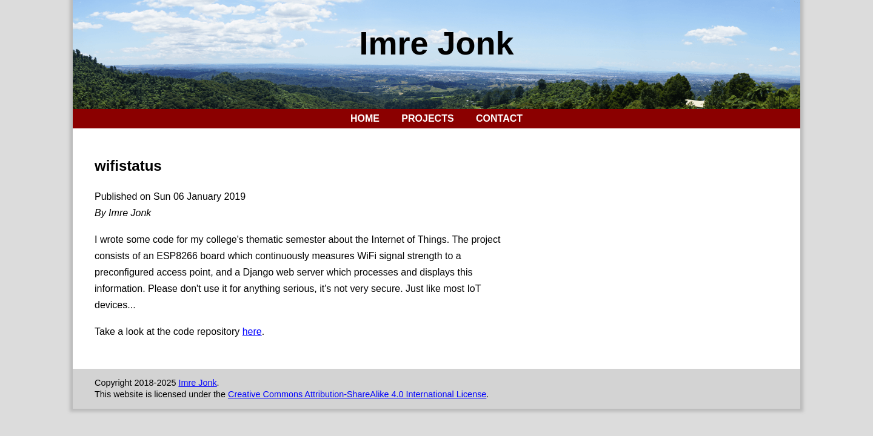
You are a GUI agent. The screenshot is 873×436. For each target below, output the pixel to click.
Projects (427, 118)
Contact (499, 118)
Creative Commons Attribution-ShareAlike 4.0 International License (357, 394)
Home (365, 118)
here (252, 331)
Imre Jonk (436, 43)
